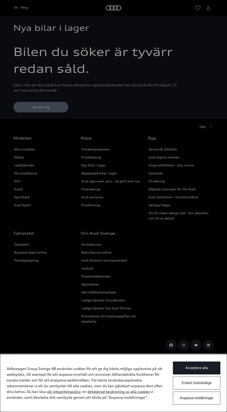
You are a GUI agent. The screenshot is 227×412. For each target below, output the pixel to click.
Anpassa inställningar (196, 398)
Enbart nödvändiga (196, 383)
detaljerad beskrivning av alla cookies (119, 391)
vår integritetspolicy (63, 391)
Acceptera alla (196, 368)
